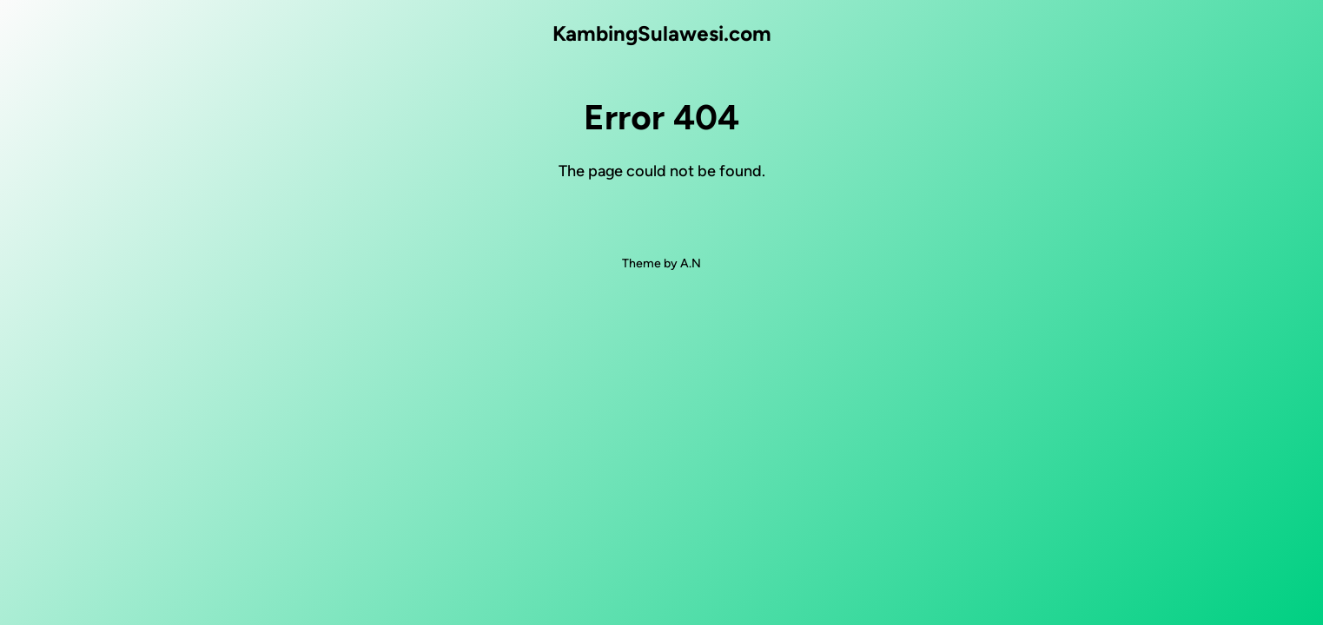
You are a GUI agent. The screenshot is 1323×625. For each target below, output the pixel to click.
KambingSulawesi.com (661, 33)
